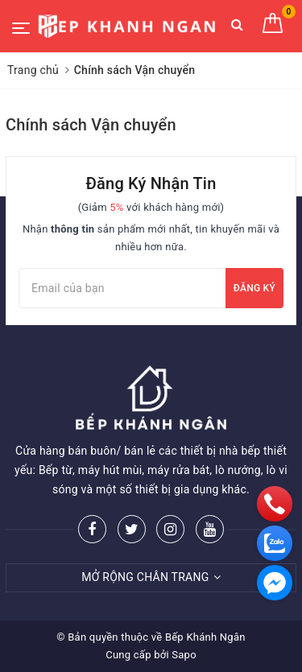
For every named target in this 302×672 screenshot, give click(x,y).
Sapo (184, 655)
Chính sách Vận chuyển (91, 124)
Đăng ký (254, 288)
